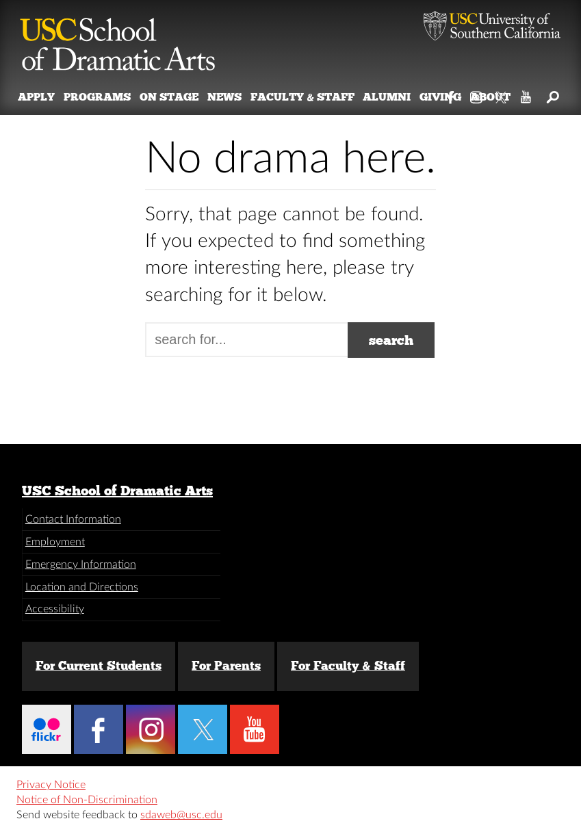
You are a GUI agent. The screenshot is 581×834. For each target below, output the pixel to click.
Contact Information (73, 519)
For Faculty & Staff (348, 665)
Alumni (387, 96)
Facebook (451, 94)
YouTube (526, 94)
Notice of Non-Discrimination (86, 799)
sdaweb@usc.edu (181, 814)
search (391, 340)
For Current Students (99, 665)
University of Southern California (492, 27)
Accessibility (54, 608)
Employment (55, 541)
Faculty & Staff (302, 96)
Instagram (476, 94)
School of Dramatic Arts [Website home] (118, 37)
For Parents (226, 665)
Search (552, 94)
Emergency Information (80, 564)
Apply (36, 96)
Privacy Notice (51, 784)
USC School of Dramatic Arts (117, 490)
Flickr (46, 729)
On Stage (169, 96)
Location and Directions (81, 587)
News (224, 96)
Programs (97, 96)
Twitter (502, 94)
